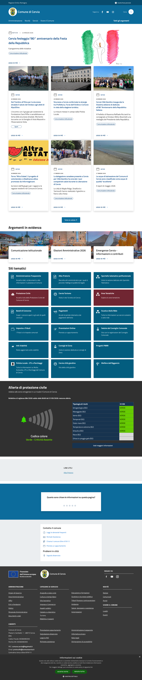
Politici (11, 608)
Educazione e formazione (80, 593)
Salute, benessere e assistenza (82, 608)
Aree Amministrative (16, 596)
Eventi (105, 615)
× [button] (139, 657)
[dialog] (71, 667)
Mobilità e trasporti (47, 619)
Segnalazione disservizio (49, 634)
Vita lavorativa (45, 600)
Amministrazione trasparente (82, 630)
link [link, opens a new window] (91, 667)
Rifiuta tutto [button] (79, 671)
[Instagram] (112, 11)
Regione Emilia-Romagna (18, 2)
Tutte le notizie (71, 220)
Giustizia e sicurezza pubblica (82, 596)
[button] (71, 676)
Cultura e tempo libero (48, 596)
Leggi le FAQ (44, 638)
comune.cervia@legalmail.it (22, 646)
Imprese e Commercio (48, 604)
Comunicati (107, 596)
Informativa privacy (78, 634)
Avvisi (105, 600)
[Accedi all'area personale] (123, 2)
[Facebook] (101, 11)
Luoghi (105, 611)
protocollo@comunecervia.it (23, 649)
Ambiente (74, 604)
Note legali (75, 638)
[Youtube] (107, 11)
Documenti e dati (15, 616)
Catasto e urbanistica (47, 612)
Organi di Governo (15, 593)
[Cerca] (131, 11)
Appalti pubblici (45, 608)
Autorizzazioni (76, 612)
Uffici (10, 600)
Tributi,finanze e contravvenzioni (83, 600)
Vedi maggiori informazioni (103, 445)
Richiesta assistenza (47, 641)
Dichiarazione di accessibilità (81, 641)
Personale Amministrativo (18, 612)
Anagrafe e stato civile (48, 593)
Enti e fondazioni (15, 604)
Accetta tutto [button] (62, 672)
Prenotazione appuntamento (50, 630)
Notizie (15, 33)
